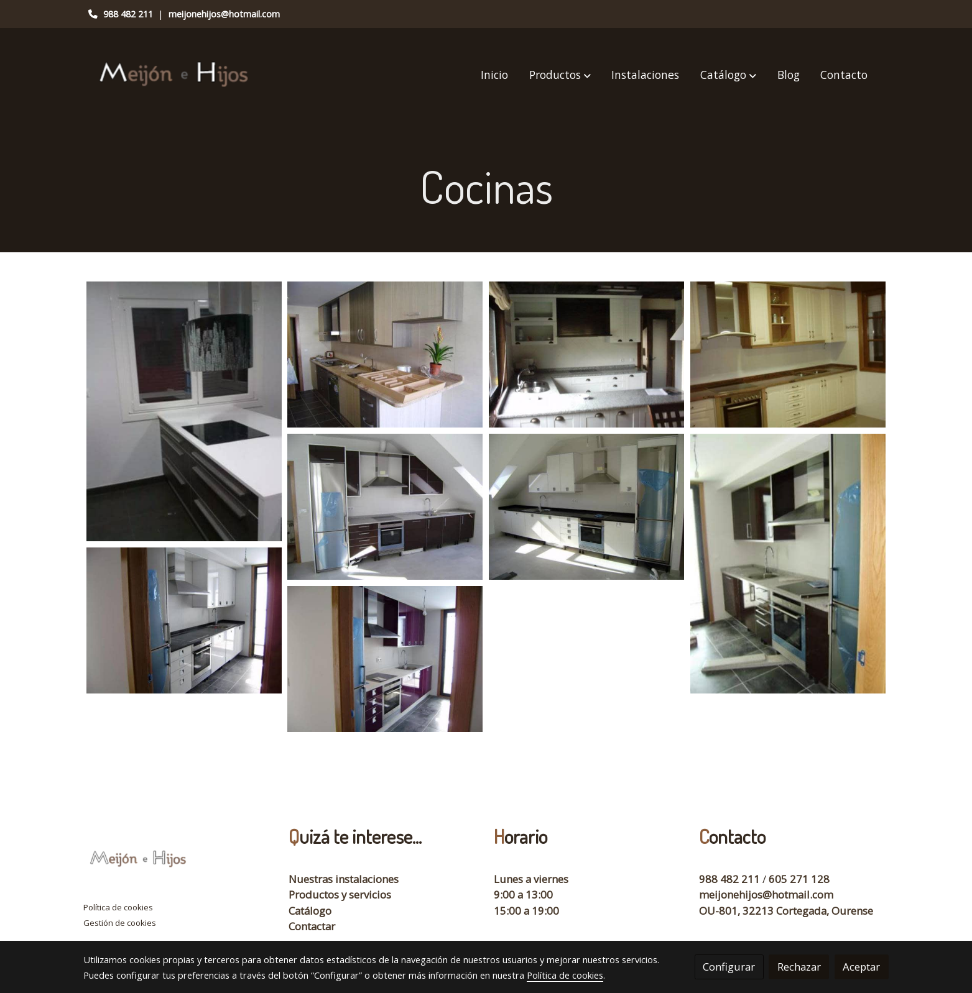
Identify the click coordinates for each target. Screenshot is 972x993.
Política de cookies (118, 907)
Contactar (312, 926)
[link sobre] (178, 862)
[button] (560, 75)
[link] (175, 75)
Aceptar (861, 966)
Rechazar (799, 966)
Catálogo (310, 911)
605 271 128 (799, 879)
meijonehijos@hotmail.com (224, 13)
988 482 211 (128, 13)
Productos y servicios (340, 894)
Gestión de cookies (119, 922)
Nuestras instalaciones (344, 879)
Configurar (729, 966)
